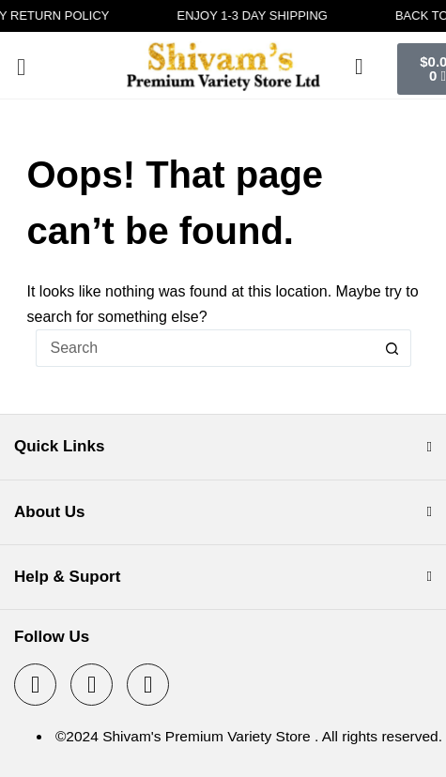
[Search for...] (205, 348)
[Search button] (392, 348)
